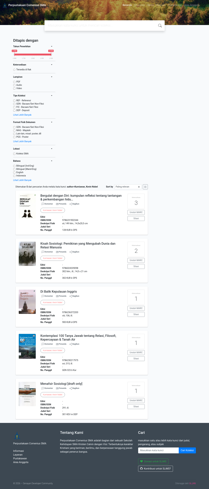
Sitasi (136, 218)
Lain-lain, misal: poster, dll (28, 133)
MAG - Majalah (23, 130)
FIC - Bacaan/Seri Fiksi (27, 107)
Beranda (127, 5)
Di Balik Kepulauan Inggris (58, 291)
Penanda (62, 204)
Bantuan (161, 5)
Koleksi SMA (22, 153)
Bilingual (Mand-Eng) (26, 169)
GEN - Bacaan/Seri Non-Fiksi (30, 103)
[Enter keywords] (158, 450)
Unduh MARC (136, 212)
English (19, 172)
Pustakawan (175, 5)
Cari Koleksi (187, 450)
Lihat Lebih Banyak (22, 115)
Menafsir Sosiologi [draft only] (61, 384)
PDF (18, 81)
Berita (150, 5)
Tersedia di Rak (23, 69)
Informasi (139, 5)
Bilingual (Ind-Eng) (25, 166)
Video (19, 88)
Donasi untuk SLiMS (153, 461)
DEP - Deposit (23, 110)
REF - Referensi (23, 100)
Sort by (109, 186)
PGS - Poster (22, 137)
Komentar (47, 204)
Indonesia (21, 175)
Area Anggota (191, 5)
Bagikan (74, 204)
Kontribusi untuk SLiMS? (155, 468)
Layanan (18, 454)
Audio (19, 85)
